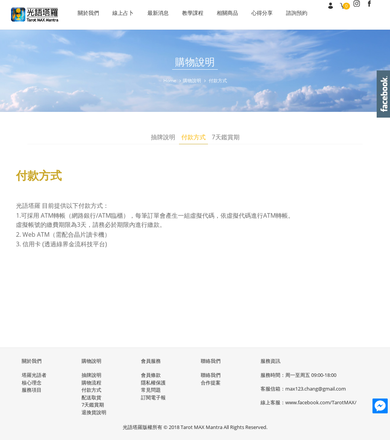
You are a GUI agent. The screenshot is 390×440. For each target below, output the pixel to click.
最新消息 (154, 14)
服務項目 (32, 389)
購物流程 (91, 381)
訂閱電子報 (153, 396)
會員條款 (151, 374)
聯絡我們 (211, 374)
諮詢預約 (285, 14)
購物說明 (192, 80)
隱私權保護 (153, 381)
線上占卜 (121, 14)
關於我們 (88, 14)
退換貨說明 (94, 411)
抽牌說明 (163, 138)
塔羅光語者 (34, 374)
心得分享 (252, 14)
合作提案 (211, 381)
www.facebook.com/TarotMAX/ (320, 402)
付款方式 (193, 138)
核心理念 (32, 381)
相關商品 (219, 14)
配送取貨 (91, 396)
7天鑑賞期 (226, 138)
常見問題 (151, 389)
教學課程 (186, 14)
